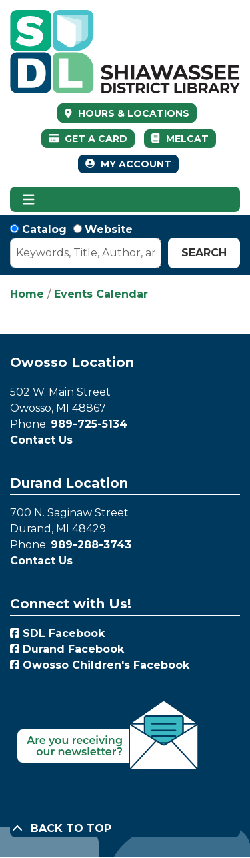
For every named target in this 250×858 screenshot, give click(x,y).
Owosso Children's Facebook (99, 665)
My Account (128, 164)
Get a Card (88, 139)
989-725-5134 (89, 424)
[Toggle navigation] (28, 199)
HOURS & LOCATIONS (132, 113)
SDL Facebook (57, 633)
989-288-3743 (91, 544)
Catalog (44, 229)
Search (204, 252)
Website (109, 229)
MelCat (179, 139)
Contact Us (41, 440)
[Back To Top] (125, 828)
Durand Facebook (67, 649)
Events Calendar (101, 294)
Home (27, 294)
